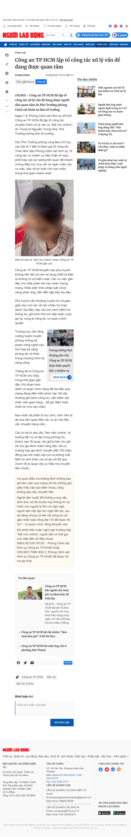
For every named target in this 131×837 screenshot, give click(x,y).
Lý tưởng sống (12, 26)
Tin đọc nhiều (87, 79)
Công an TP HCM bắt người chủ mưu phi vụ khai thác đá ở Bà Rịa (57, 592)
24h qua (89, 26)
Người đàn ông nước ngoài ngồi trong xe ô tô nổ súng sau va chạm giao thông (112, 109)
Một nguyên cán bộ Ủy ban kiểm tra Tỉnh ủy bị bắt (112, 91)
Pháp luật (102, 44)
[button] (7, 101)
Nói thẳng (32, 26)
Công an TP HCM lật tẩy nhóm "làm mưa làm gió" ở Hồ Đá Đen (44, 634)
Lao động (35, 44)
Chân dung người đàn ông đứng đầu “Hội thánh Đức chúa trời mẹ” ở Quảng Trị (112, 129)
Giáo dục (90, 44)
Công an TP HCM (32, 677)
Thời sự (13, 44)
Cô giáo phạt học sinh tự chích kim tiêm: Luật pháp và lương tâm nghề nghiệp (112, 165)
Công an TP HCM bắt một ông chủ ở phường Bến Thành (43, 648)
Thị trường (72, 26)
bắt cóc (51, 677)
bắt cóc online (24, 683)
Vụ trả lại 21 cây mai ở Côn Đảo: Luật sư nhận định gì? (111, 147)
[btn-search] (63, 35)
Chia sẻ (41, 81)
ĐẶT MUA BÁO (66, 20)
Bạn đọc (46, 44)
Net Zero (57, 44)
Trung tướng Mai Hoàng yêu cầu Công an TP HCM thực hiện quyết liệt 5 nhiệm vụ (60, 361)
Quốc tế (23, 44)
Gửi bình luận (62, 722)
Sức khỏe (78, 44)
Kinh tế (67, 44)
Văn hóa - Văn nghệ (120, 44)
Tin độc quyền (52, 26)
